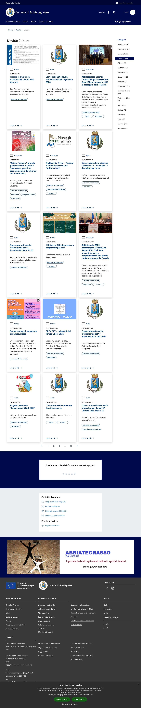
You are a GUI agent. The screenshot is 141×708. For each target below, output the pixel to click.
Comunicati (88, 69)
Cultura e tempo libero (46, 609)
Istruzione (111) (124, 86)
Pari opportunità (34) (124, 92)
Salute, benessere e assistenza (82, 620)
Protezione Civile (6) (124, 99)
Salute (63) (122, 105)
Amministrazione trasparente (82, 643)
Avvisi (50, 69)
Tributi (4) (121, 119)
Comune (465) (123, 53)
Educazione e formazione (80, 605)
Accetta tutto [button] (62, 699)
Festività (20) (123, 67)
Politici (8, 621)
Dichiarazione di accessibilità (81, 655)
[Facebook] (107, 12)
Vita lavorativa (43, 613)
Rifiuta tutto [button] (79, 699)
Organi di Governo (12, 605)
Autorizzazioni (76, 624)
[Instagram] (113, 12)
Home (10, 29)
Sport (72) (121, 114)
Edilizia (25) (122, 63)
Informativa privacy (78, 647)
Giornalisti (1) (123, 72)
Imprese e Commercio (46, 617)
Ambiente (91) (123, 44)
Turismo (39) (122, 123)
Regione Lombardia (13, 3)
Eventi (106, 627)
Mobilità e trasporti (45, 632)
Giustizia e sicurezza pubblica (82, 609)
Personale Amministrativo (15, 625)
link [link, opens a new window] (92, 695)
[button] (70, 704)
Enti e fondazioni (12, 617)
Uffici (8, 613)
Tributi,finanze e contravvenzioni (83, 613)
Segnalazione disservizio (47, 647)
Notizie (14, 69)
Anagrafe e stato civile (46, 605)
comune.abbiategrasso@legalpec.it (19, 672)
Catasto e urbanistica (46, 625)
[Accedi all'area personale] (124, 3)
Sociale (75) (122, 110)
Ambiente (74, 616)
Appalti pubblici (44, 621)
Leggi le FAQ (43, 651)
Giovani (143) (123, 77)
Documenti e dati (12, 628)
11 (71, 446)
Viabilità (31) (122, 128)
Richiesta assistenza (46, 655)
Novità (18, 29)
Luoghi (106, 624)
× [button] (138, 684)
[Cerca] (132, 12)
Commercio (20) (123, 49)
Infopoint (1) (122, 81)
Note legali (75, 651)
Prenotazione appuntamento (49, 643)
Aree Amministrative (13, 609)
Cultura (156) (123, 58)
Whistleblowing (77, 659)
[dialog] (70, 695)
